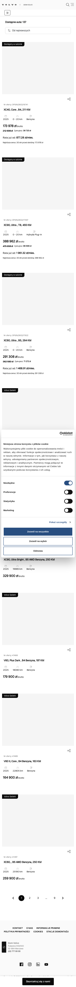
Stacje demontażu (57, 931)
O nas (29, 928)
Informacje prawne (48, 928)
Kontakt (18, 928)
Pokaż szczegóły (58, 522)
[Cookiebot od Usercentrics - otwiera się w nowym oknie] (60, 434)
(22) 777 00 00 (14, 951)
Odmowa (38, 551)
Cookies (38, 931)
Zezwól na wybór (38, 541)
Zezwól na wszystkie (38, 531)
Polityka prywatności (17, 931)
